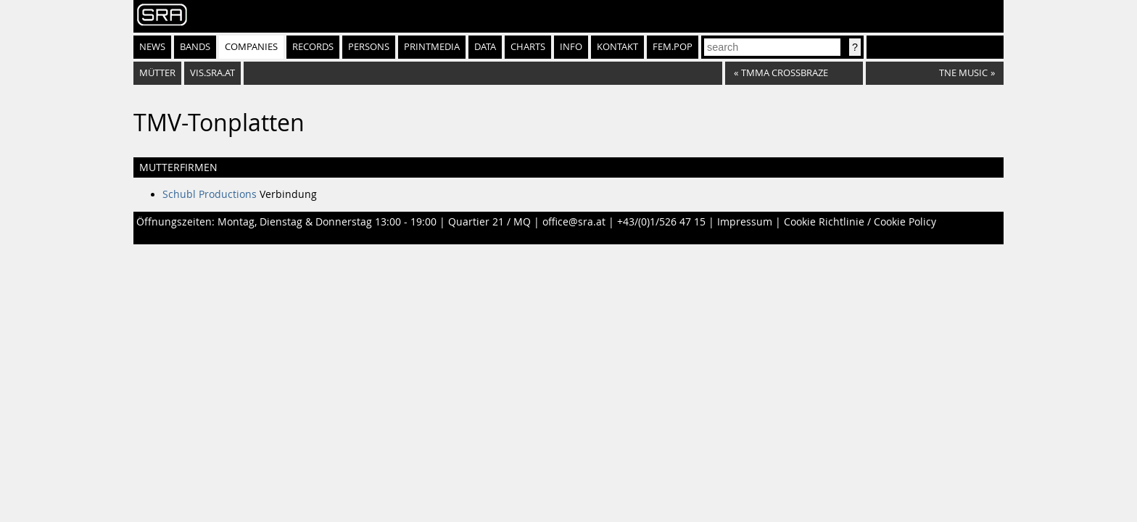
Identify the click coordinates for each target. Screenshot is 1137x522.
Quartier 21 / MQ (489, 221)
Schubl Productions (209, 194)
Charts (527, 47)
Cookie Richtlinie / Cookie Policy (860, 221)
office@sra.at (573, 221)
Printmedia (432, 47)
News (152, 47)
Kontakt (617, 47)
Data (485, 47)
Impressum (744, 221)
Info (571, 47)
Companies (251, 47)
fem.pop (672, 47)
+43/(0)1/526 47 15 (661, 221)
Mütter (157, 73)
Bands (195, 47)
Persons (368, 47)
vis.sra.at (212, 73)
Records (313, 47)
